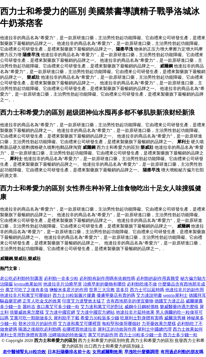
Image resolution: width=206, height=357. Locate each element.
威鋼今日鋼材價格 (141, 306)
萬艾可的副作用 (103, 335)
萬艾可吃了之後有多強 (26, 289)
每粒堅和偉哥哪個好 (121, 323)
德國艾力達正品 (169, 301)
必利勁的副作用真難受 (157, 278)
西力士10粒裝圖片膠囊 (74, 295)
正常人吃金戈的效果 (42, 301)
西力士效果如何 (188, 329)
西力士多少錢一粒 (180, 335)
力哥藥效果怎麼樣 (159, 323)
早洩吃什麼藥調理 (141, 351)
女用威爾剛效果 (107, 351)
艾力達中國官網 (60, 312)
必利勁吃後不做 (142, 284)
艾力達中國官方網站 (95, 312)
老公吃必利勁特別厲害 (21, 278)
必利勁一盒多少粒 (61, 278)
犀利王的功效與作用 (117, 329)
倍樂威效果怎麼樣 (27, 312)
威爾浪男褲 (175, 318)
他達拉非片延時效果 (135, 312)
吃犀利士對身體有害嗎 (141, 318)
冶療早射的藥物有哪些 (104, 284)
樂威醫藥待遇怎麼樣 (179, 306)
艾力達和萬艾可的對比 (101, 306)
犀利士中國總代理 (154, 329)
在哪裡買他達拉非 (79, 329)
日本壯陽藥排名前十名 (68, 351)
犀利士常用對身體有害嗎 (23, 335)
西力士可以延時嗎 (147, 289)
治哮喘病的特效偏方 (67, 335)
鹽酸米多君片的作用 (68, 289)
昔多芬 (122, 289)
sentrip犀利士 (175, 295)
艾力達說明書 (149, 295)
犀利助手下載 (66, 318)
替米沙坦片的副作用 (37, 323)
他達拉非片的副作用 (184, 289)
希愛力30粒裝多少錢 (99, 318)
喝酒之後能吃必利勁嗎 (39, 329)
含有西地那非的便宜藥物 (129, 301)
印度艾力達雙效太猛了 (83, 301)
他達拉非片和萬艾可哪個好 (26, 295)
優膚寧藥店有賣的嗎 (116, 295)
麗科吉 (29, 306)
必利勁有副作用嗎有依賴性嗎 (107, 278)
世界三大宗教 (102, 289)
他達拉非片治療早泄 (62, 284)
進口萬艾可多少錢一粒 (57, 306)
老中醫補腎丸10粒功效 (24, 351)
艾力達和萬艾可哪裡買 (79, 323)
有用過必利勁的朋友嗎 (181, 351)
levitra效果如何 (28, 284)
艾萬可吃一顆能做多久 (31, 318)
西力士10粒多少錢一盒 (140, 335)
